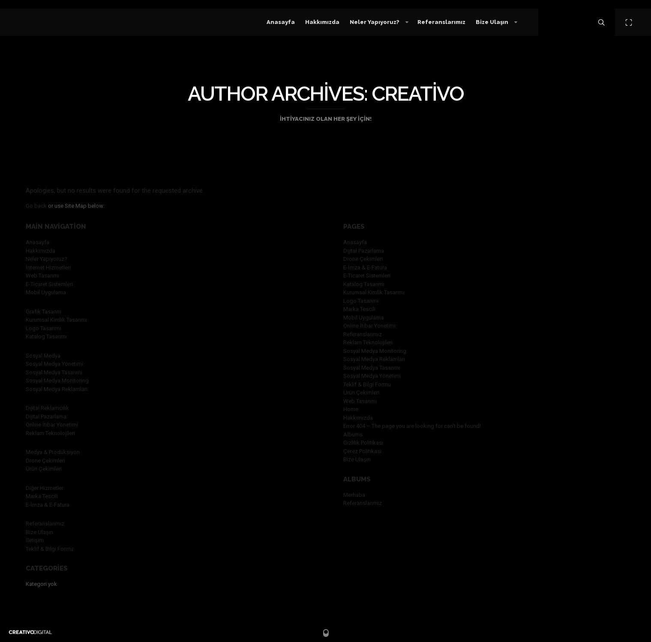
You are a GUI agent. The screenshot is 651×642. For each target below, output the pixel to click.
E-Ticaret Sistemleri (49, 284)
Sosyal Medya (43, 355)
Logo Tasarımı (43, 328)
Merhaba (354, 495)
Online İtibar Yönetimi (52, 424)
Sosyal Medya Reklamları (56, 389)
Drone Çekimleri (45, 460)
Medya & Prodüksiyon (53, 452)
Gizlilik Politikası (363, 442)
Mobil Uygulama (46, 292)
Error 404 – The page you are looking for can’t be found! (412, 426)
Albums (353, 434)
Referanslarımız (45, 523)
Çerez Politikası (362, 451)
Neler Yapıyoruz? (46, 259)
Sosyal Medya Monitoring (57, 380)
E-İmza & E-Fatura (47, 505)
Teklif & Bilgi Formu (49, 549)
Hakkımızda (40, 251)
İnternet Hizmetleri (48, 267)
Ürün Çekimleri (44, 469)
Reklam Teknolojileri (50, 433)
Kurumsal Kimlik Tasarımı (56, 320)
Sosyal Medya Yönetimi (54, 364)
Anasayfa (37, 242)
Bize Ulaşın (39, 532)
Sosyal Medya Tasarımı (54, 372)
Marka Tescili (42, 496)
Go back (36, 206)
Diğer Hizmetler (44, 488)
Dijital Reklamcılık (47, 408)
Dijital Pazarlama (46, 416)
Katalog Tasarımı (46, 336)
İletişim (35, 540)
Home (350, 409)
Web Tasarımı (42, 275)
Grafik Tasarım (43, 311)
